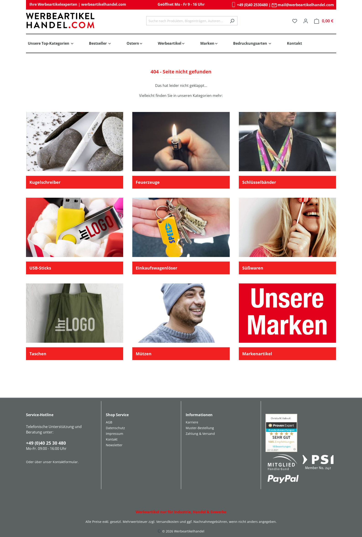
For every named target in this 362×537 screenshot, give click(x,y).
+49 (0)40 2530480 (249, 4)
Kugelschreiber (44, 182)
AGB (109, 422)
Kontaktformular (65, 462)
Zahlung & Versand (200, 433)
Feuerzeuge (148, 182)
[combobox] (186, 20)
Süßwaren (252, 268)
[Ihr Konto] (305, 20)
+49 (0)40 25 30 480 (46, 443)
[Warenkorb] (323, 21)
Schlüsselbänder (259, 182)
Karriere (192, 422)
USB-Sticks (40, 268)
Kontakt (111, 439)
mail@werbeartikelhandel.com (303, 4)
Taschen (37, 353)
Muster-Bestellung (200, 428)
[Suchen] (232, 20)
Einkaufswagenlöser (156, 268)
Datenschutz (115, 428)
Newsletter (114, 445)
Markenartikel (257, 353)
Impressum (114, 433)
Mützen (143, 353)
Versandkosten (167, 521)
